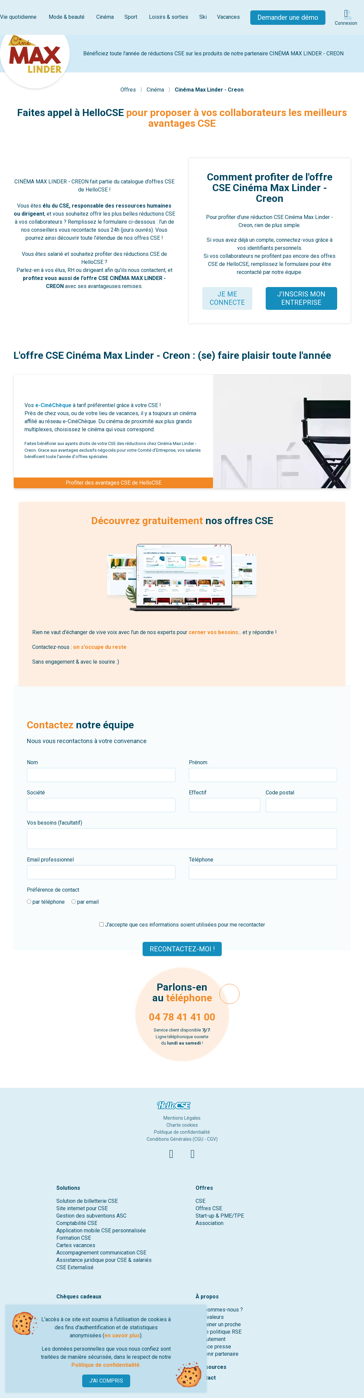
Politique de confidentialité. (106, 1365)
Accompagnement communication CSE (101, 1252)
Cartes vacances (75, 1245)
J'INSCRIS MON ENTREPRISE (301, 298)
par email (85, 902)
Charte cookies (182, 1125)
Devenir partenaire (217, 1354)
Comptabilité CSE (76, 1223)
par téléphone (46, 902)
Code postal (280, 792)
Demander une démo (287, 17)
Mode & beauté (67, 17)
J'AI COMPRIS (106, 1381)
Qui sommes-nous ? (219, 1309)
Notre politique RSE (219, 1332)
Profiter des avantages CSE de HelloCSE (113, 483)
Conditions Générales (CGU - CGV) (182, 1139)
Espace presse (213, 1346)
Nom (32, 762)
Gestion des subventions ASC (91, 1216)
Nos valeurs (210, 1317)
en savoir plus (122, 1335)
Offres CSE (209, 1208)
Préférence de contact (53, 890)
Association (209, 1223)
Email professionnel (50, 859)
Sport (130, 17)
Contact (206, 1378)
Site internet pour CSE (82, 1208)
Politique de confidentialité (182, 1132)
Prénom (198, 762)
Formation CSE (73, 1238)
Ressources (211, 1367)
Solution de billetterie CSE (87, 1201)
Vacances (228, 17)
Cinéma (105, 17)
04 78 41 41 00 (182, 1017)
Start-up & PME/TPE (220, 1216)
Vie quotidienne (18, 17)
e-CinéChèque (53, 405)
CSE (200, 1201)
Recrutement (210, 1339)
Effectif (198, 792)
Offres (128, 90)
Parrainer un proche (218, 1324)
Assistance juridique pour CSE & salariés (104, 1260)
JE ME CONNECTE (227, 298)
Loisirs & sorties (168, 17)
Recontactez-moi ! (182, 949)
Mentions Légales (182, 1118)
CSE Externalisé (75, 1267)
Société (36, 792)
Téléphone (201, 859)
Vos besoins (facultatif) (54, 823)
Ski (203, 17)
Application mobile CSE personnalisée (101, 1230)
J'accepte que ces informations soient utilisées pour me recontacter (182, 924)
